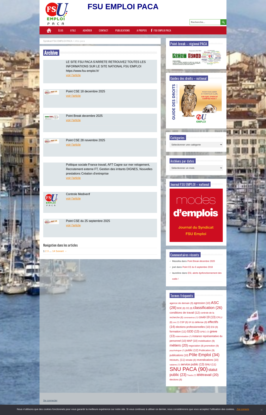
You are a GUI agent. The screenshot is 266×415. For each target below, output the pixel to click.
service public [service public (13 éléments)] (192, 364)
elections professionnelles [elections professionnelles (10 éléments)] (192, 326)
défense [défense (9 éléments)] (201, 322)
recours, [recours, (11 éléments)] (177, 359)
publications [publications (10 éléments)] (179, 355)
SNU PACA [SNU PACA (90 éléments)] (189, 369)
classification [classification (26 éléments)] (207, 308)
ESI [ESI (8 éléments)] (214, 327)
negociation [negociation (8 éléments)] (196, 345)
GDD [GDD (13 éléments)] (193, 331)
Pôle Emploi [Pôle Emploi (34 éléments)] (204, 354)
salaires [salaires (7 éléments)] (175, 365)
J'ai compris (243, 409)
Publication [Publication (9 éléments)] (206, 350)
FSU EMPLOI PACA (162, 30)
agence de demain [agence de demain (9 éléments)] (181, 303)
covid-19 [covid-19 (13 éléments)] (207, 317)
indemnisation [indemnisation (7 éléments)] (183, 336)
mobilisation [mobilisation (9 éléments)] (206, 340)
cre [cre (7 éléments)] (176, 322)
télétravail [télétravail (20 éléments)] (208, 375)
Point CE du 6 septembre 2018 (198, 267)
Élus (60, 30)
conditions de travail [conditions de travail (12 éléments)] (185, 312)
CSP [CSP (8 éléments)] (184, 322)
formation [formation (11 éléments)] (178, 331)
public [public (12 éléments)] (191, 350)
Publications (122, 30)
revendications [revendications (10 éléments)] (207, 359)
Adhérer (87, 30)
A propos (142, 30)
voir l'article (73, 75)
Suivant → (61, 251)
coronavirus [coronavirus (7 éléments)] (191, 317)
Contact (103, 30)
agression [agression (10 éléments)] (202, 303)
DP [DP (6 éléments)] (191, 322)
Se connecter (50, 400)
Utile (73, 30)
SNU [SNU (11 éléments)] (210, 364)
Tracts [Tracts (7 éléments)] (191, 375)
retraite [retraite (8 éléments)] (190, 360)
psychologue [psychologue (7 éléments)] (177, 350)
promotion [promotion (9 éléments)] (211, 345)
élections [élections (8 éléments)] (176, 379)
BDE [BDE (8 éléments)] (181, 308)
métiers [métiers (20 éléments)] (179, 345)
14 (53, 251)
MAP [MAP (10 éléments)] (192, 340)
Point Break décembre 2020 (201, 261)
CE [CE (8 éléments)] (189, 308)
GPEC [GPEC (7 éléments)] (204, 332)
